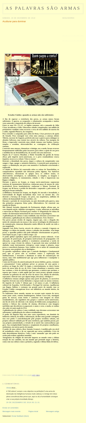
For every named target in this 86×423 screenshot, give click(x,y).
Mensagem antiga (52, 411)
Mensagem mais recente (11, 411)
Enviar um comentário (10, 408)
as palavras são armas (43, 8)
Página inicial (33, 411)
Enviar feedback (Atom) (20, 416)
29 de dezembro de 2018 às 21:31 (23, 402)
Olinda (8, 388)
